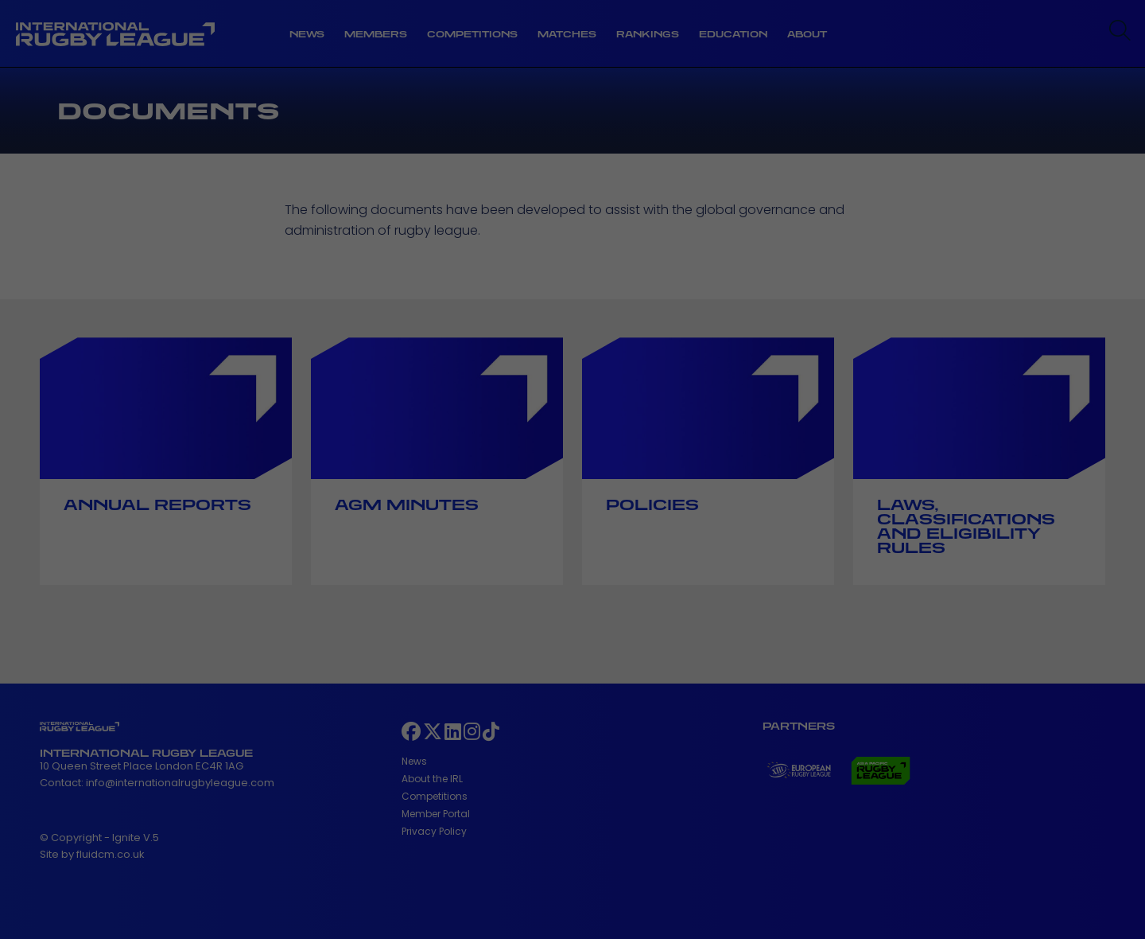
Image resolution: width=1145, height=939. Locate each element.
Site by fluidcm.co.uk (92, 854)
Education (733, 34)
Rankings (647, 34)
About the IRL (432, 778)
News (306, 34)
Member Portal (436, 813)
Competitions (472, 34)
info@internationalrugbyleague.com (180, 782)
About (807, 34)
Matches (567, 34)
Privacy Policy (434, 831)
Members (375, 34)
